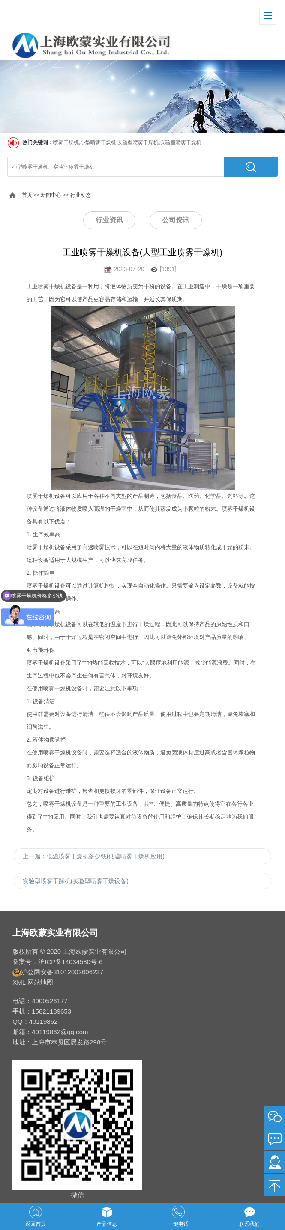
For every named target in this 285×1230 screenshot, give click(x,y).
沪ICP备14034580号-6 (70, 961)
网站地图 (40, 982)
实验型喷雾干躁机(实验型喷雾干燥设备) (76, 881)
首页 (27, 195)
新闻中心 (51, 195)
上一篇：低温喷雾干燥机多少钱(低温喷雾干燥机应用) (94, 856)
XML (18, 982)
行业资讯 (109, 220)
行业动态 (80, 195)
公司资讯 (175, 220)
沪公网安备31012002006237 (62, 972)
